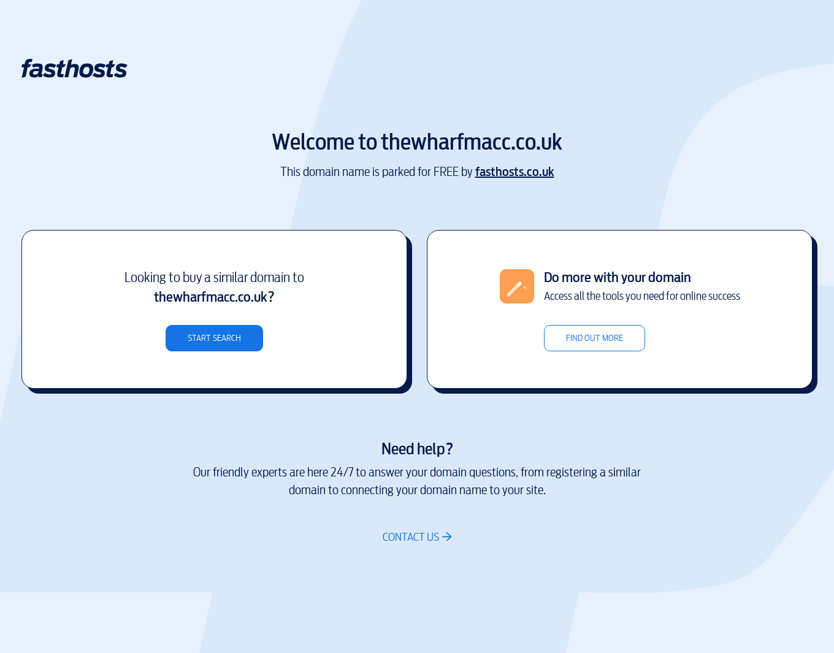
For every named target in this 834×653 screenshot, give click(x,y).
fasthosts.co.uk (514, 172)
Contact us (411, 537)
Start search (214, 338)
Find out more (594, 338)
